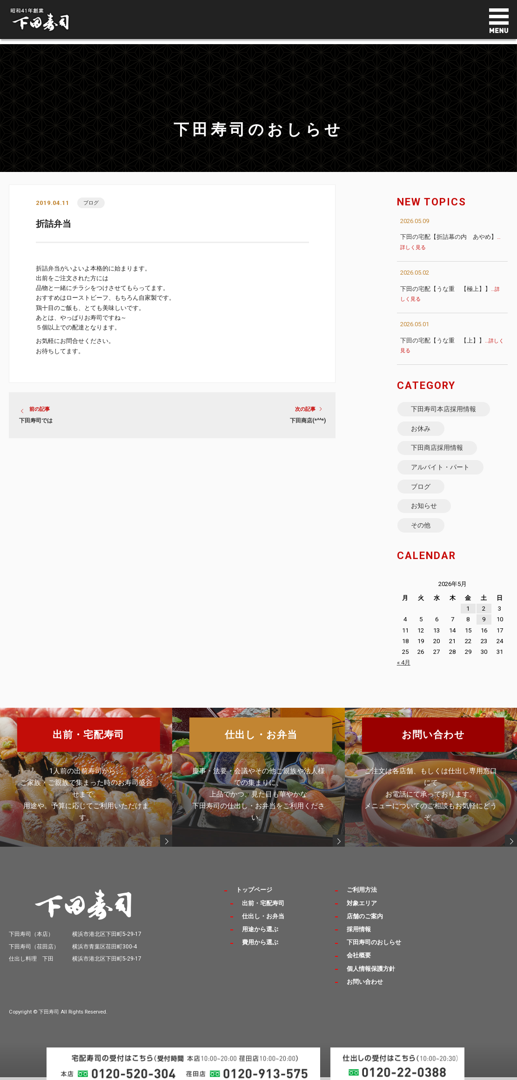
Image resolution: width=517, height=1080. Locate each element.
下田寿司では (36, 421)
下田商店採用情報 (437, 450)
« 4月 (403, 671)
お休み (421, 430)
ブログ (91, 203)
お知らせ (424, 512)
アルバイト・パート (440, 471)
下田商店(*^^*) (308, 421)
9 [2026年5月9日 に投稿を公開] (483, 628)
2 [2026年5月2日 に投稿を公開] (483, 617)
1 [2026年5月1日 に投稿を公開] (468, 617)
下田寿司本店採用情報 (444, 409)
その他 (421, 533)
